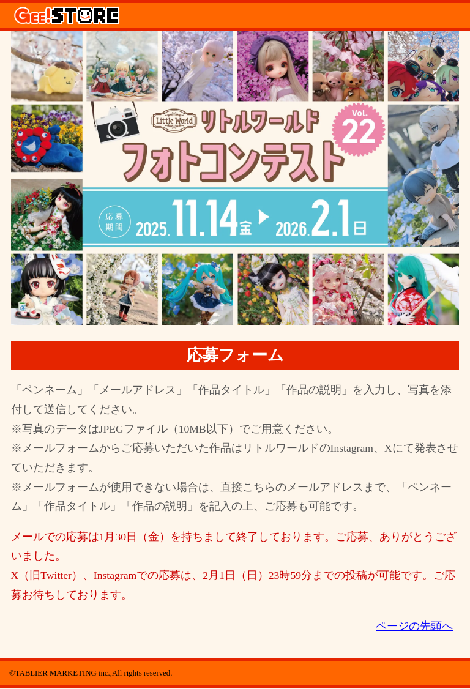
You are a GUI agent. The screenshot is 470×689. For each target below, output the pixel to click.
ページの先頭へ (414, 626)
